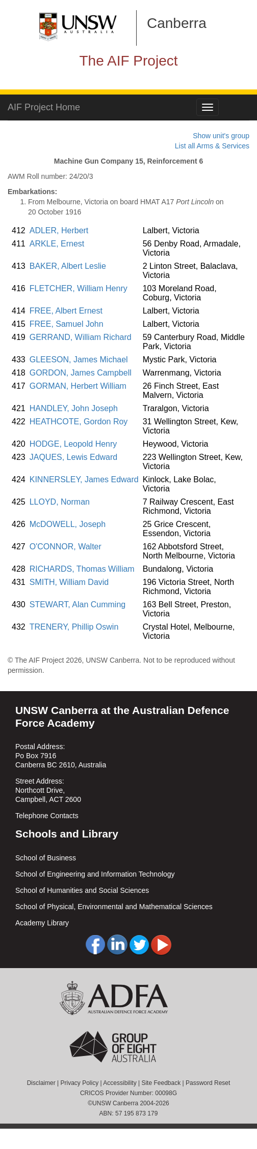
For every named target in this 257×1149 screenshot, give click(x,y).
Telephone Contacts (47, 816)
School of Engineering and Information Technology (95, 874)
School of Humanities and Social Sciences (82, 890)
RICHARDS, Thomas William (82, 569)
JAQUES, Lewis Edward (74, 457)
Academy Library (42, 923)
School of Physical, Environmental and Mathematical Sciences (114, 907)
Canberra (177, 23)
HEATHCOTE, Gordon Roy (79, 421)
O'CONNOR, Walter (65, 546)
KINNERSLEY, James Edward (84, 479)
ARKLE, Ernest (57, 243)
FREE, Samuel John (67, 324)
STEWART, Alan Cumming (78, 604)
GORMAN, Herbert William (78, 386)
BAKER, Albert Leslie (68, 266)
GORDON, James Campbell (81, 372)
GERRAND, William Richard (81, 337)
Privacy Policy (79, 1082)
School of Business (45, 858)
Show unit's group (221, 136)
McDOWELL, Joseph (68, 524)
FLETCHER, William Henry (78, 288)
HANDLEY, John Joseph (74, 408)
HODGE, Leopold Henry (73, 444)
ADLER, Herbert (59, 230)
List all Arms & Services (212, 146)
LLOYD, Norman (60, 502)
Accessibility (119, 1082)
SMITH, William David (69, 582)
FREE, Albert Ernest (66, 310)
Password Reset (208, 1082)
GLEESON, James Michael (79, 359)
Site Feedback (161, 1082)
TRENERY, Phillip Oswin (74, 627)
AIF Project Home (44, 107)
